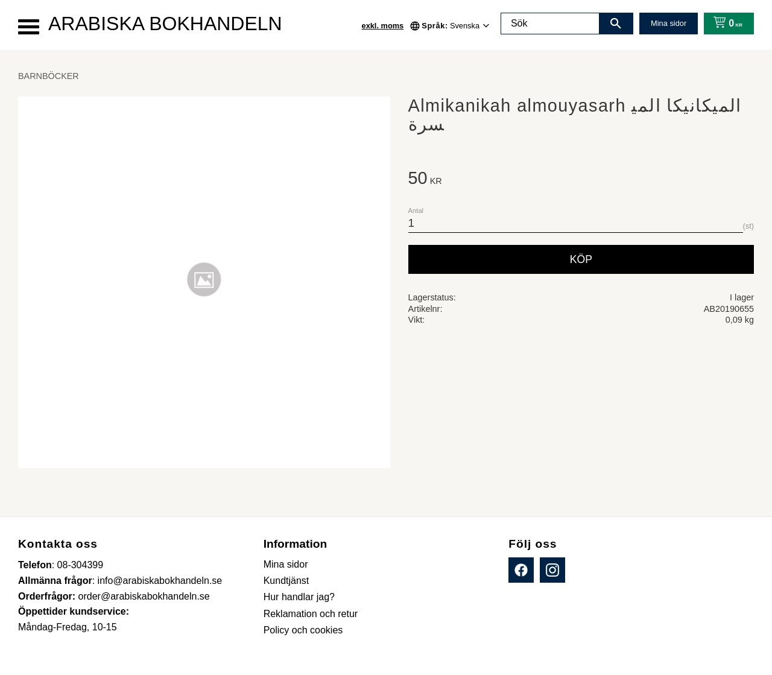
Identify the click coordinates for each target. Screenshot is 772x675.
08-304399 (80, 565)
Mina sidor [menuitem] (286, 564)
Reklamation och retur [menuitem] (311, 614)
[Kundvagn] (725, 23)
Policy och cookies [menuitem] (303, 630)
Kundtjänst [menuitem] (286, 580)
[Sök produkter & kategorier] (550, 23)
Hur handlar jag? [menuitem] (299, 597)
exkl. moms (383, 25)
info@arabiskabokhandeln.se (160, 580)
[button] (28, 26)
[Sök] (616, 23)
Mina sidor (668, 23)
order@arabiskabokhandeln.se (144, 596)
